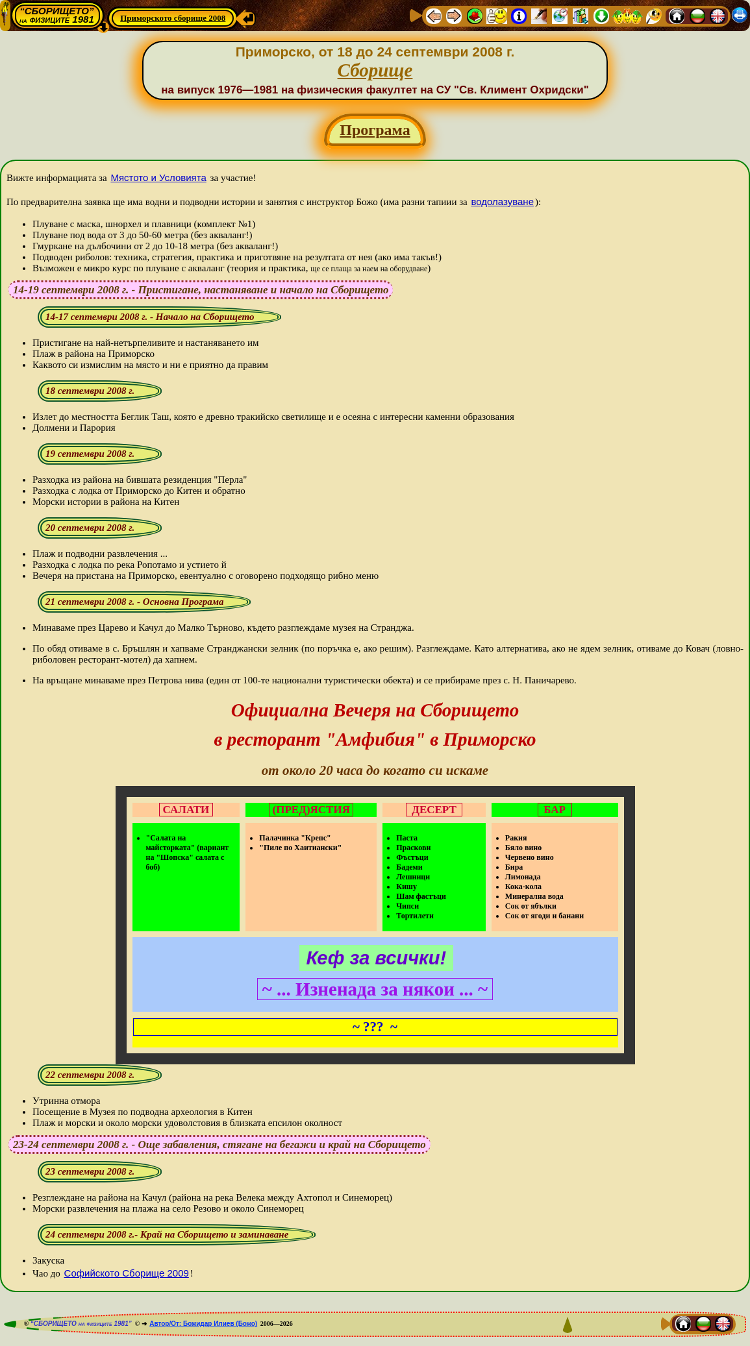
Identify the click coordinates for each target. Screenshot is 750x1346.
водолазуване (502, 201)
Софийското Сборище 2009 (126, 1273)
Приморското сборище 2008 (172, 18)
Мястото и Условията (158, 177)
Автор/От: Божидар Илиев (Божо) (203, 1323)
